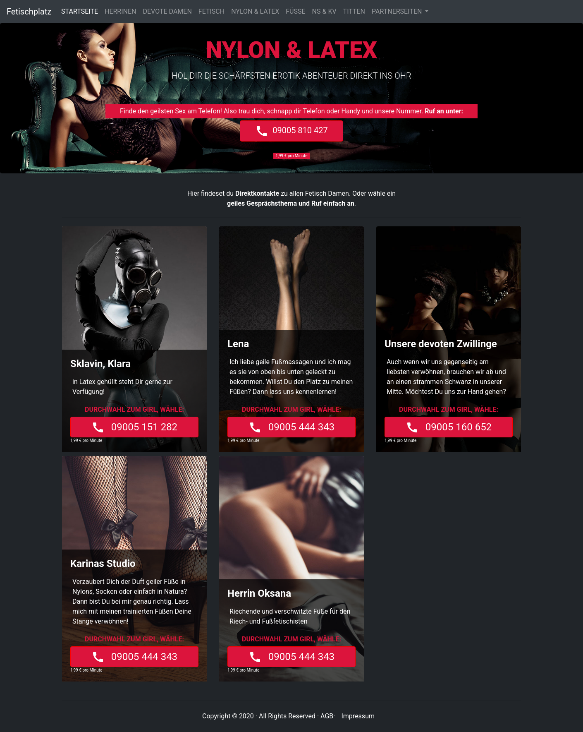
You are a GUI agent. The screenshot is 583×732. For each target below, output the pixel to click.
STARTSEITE (81, 11)
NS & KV (324, 11)
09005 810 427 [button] (291, 131)
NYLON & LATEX (255, 11)
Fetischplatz (29, 12)
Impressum (358, 716)
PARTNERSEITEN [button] (397, 11)
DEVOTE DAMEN (167, 11)
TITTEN (354, 11)
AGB (326, 716)
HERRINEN (120, 11)
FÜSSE (295, 11)
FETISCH (211, 11)
